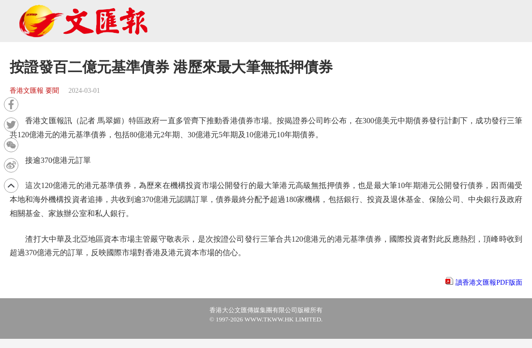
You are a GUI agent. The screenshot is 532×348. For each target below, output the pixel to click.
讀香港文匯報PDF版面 (489, 282)
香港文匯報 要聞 (34, 90)
